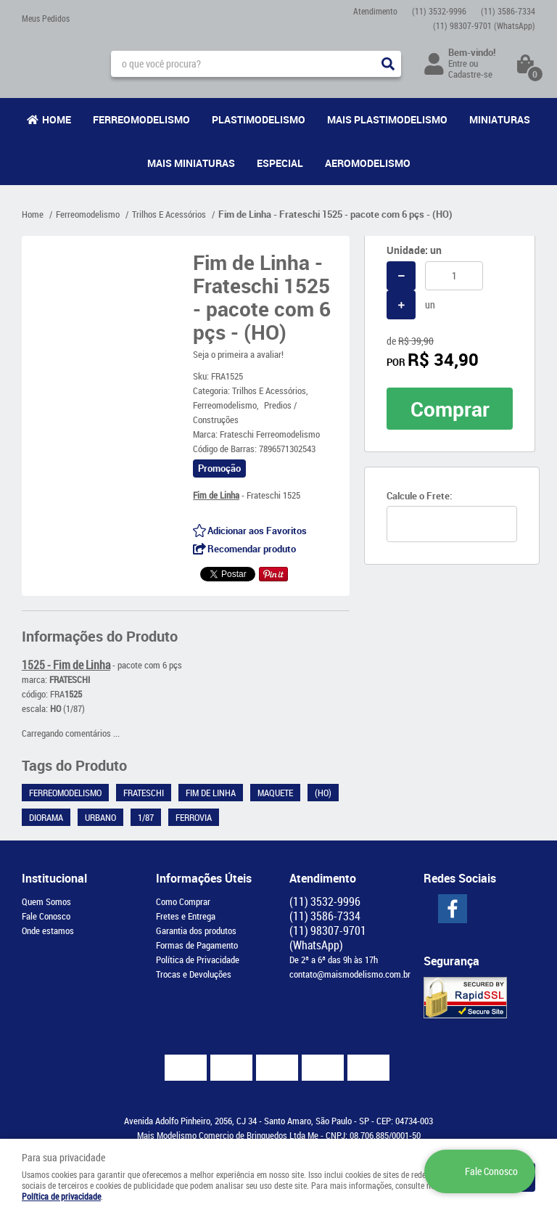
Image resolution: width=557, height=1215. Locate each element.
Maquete (275, 792)
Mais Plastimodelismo (387, 119)
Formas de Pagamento (197, 945)
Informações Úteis (204, 878)
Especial (280, 163)
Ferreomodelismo (141, 119)
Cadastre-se (470, 74)
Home (56, 119)
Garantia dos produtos (196, 930)
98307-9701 (484, 25)
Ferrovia (194, 817)
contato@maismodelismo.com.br (349, 974)
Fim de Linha (211, 792)
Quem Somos (46, 901)
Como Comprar (183, 901)
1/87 (146, 817)
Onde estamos (48, 930)
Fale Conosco (46, 915)
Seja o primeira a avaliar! (238, 354)
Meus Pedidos (46, 18)
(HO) (323, 792)
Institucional (54, 878)
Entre (457, 63)
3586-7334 (508, 11)
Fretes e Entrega (185, 915)
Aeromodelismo (367, 163)
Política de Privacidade (197, 959)
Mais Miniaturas (191, 163)
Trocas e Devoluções (193, 974)
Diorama (46, 817)
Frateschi (143, 792)
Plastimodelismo (258, 119)
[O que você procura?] (388, 64)
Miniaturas (499, 119)
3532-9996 (439, 11)
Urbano (100, 817)
